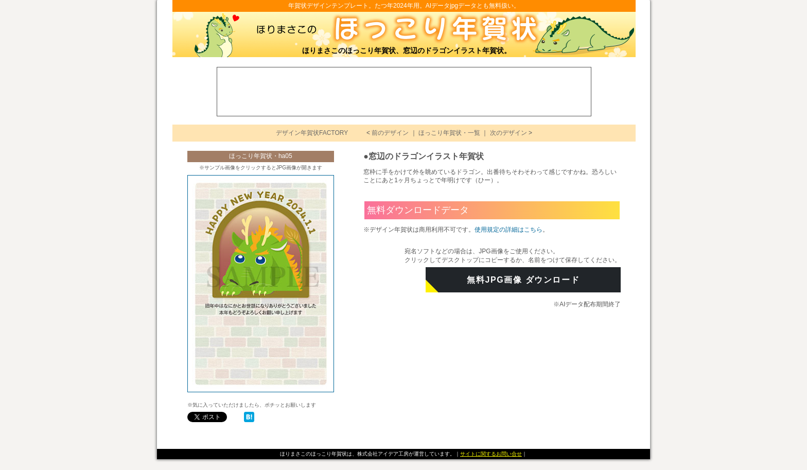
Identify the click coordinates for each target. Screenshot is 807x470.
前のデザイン (390, 132)
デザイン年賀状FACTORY (312, 132)
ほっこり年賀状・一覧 (449, 132)
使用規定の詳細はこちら (508, 229)
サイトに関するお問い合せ (491, 454)
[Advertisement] (404, 90)
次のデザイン (508, 132)
